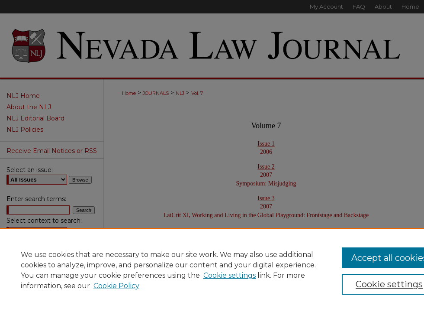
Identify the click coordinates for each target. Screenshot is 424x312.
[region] (212, 270)
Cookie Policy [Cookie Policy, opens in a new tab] (116, 286)
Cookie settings (229, 275)
